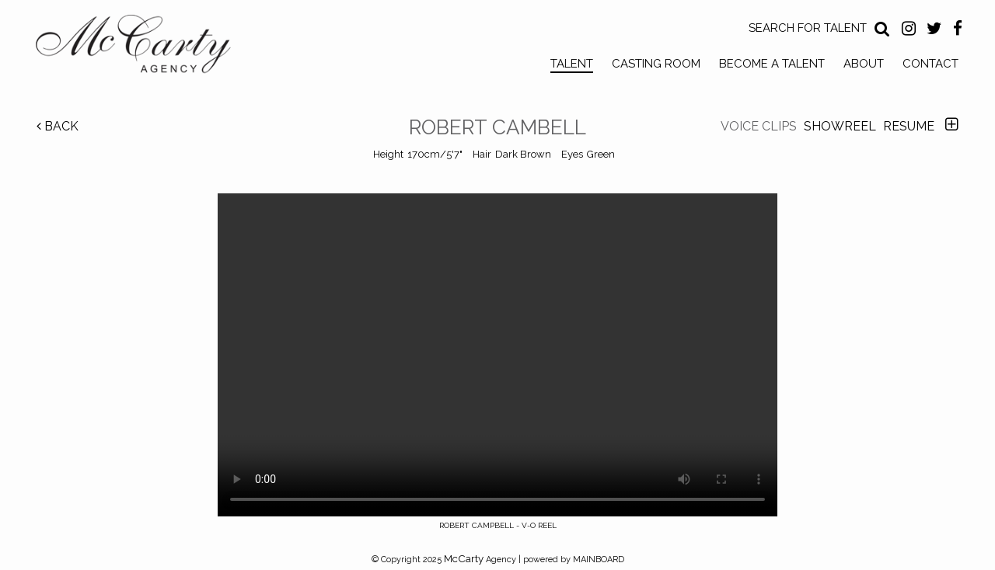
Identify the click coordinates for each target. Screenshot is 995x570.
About (863, 64)
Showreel (840, 126)
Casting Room (656, 64)
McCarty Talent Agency (144, 47)
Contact (930, 64)
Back (58, 126)
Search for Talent (808, 28)
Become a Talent (772, 64)
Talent (571, 64)
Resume (908, 126)
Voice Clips (759, 126)
